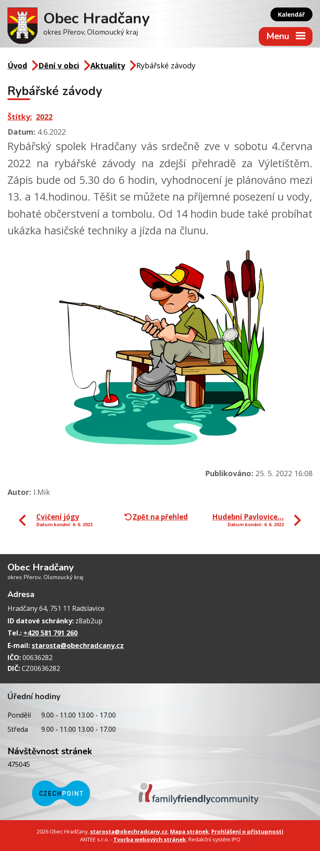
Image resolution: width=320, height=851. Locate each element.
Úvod (17, 65)
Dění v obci (58, 65)
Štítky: (20, 117)
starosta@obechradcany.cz (78, 645)
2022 (44, 117)
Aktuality (107, 65)
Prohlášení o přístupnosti (247, 831)
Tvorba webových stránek (149, 839)
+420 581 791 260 (50, 633)
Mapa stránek (189, 831)
